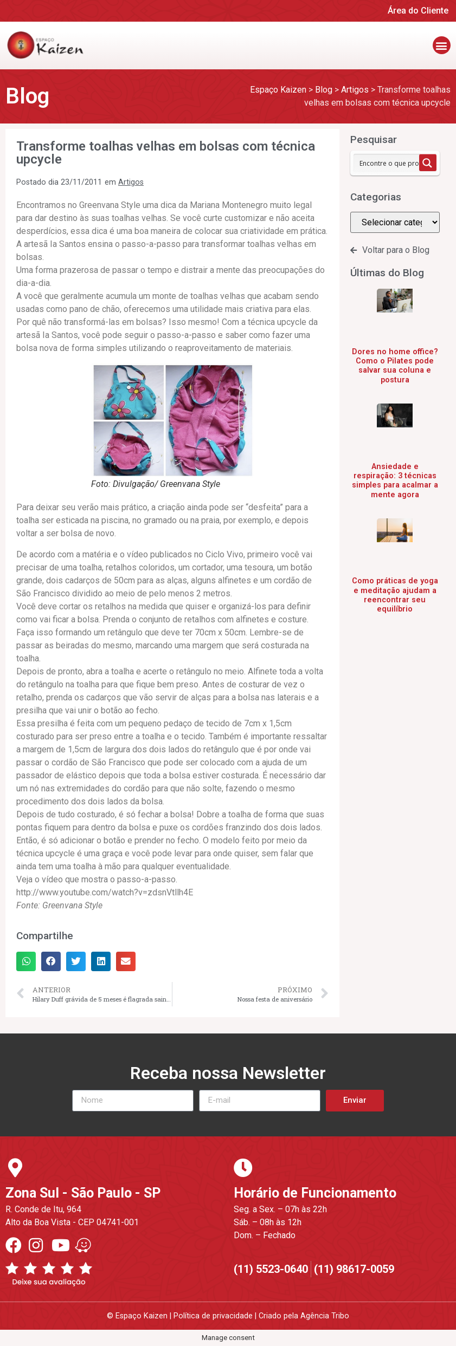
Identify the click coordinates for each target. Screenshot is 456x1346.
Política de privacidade (213, 1316)
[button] (442, 45)
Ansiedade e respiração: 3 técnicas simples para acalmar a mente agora (395, 480)
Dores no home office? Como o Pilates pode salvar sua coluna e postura (395, 366)
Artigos (131, 182)
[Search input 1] (392, 163)
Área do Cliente (418, 10)
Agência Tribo (324, 1316)
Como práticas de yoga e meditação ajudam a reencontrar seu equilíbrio (395, 595)
